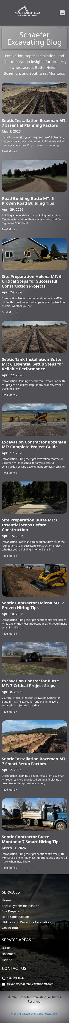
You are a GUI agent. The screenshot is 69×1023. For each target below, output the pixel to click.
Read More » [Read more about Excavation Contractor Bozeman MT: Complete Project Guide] (9, 473)
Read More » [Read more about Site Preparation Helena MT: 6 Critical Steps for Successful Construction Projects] (9, 312)
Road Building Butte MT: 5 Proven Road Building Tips (28, 201)
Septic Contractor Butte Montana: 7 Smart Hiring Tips (31, 839)
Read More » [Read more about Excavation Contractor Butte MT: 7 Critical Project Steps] (9, 711)
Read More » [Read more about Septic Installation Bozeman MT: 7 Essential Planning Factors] (9, 151)
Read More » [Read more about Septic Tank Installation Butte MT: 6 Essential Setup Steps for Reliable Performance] (9, 395)
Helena (7, 960)
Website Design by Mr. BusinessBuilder (34, 1013)
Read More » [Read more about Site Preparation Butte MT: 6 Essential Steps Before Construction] (9, 555)
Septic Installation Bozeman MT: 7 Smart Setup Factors (34, 761)
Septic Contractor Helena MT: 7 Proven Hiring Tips (33, 605)
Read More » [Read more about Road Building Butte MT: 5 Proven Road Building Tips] (9, 229)
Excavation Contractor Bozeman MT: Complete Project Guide (34, 444)
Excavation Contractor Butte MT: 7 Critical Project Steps (30, 683)
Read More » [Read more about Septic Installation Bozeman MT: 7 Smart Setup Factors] (9, 789)
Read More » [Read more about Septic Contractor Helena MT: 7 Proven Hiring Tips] (9, 633)
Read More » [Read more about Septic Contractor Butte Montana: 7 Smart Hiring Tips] (9, 867)
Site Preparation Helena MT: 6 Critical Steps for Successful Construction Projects (31, 281)
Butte (6, 948)
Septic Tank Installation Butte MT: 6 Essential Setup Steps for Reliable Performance (32, 364)
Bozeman (9, 954)
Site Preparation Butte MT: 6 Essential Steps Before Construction (30, 524)
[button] (62, 12)
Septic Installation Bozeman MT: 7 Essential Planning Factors (34, 123)
